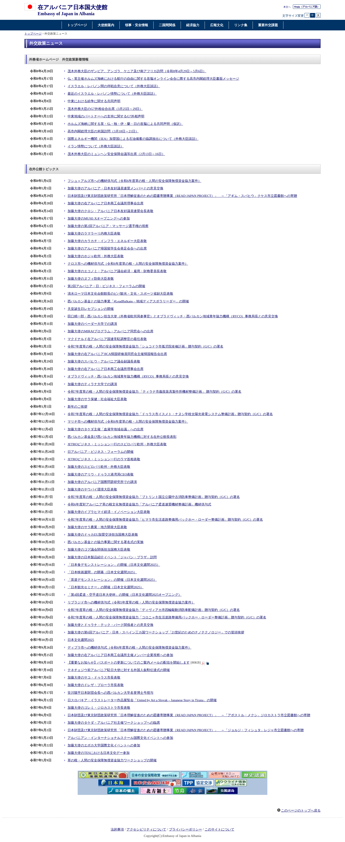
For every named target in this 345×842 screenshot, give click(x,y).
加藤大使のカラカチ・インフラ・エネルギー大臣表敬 (107, 241)
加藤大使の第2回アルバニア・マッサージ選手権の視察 (108, 226)
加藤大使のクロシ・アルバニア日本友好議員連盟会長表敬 (110, 211)
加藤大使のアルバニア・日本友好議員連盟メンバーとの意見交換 (115, 188)
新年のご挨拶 (77, 406)
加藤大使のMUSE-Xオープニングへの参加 (99, 218)
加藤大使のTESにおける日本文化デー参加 (99, 753)
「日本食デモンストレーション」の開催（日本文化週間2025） (114, 564)
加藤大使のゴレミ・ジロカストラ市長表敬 (99, 707)
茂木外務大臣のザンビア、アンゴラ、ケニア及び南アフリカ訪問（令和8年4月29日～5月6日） (137, 71)
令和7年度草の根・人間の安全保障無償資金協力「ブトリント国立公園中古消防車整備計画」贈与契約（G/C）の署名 (154, 497)
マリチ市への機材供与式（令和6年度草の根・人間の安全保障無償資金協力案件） (128, 421)
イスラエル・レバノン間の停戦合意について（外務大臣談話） (114, 86)
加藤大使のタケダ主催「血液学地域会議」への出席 (105, 429)
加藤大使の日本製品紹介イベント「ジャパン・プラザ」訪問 (112, 557)
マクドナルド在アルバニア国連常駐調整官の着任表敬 (107, 339)
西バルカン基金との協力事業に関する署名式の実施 (105, 542)
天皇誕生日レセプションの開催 (91, 309)
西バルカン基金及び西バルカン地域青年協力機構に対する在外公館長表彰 (122, 437)
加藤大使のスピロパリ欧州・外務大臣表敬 (99, 466)
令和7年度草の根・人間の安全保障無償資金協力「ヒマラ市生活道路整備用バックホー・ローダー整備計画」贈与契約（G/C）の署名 (165, 519)
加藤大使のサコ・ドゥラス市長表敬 (94, 677)
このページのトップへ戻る (301, 810)
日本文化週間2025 (81, 640)
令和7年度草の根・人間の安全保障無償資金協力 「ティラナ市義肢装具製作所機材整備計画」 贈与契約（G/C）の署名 (154, 391)
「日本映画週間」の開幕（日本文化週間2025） (102, 572)
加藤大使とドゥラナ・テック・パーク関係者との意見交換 (110, 625)
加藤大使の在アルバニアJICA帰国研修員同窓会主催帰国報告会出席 (117, 354)
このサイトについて (219, 829)
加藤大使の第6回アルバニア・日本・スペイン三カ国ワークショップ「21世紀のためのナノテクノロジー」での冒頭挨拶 (156, 632)
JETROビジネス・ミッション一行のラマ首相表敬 (104, 459)
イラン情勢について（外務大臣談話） (96, 146)
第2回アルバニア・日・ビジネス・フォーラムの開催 (106, 286)
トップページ (33, 33)
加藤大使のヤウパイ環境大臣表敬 (92, 489)
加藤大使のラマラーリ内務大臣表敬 (94, 233)
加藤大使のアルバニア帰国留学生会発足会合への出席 (107, 248)
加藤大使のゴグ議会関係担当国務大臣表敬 (99, 549)
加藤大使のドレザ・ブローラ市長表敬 (96, 685)
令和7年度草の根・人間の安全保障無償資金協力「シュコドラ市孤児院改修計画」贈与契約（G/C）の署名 (145, 346)
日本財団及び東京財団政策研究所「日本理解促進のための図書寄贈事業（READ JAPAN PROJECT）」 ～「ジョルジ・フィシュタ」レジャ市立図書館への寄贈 (186, 730)
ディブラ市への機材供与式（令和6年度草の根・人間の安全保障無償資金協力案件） (129, 647)
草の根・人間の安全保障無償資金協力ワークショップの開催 (112, 760)
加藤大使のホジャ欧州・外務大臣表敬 (96, 256)
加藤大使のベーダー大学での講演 (92, 324)
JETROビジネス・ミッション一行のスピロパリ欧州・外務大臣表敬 (117, 444)
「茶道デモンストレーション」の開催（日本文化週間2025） (112, 579)
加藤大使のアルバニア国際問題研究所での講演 (102, 482)
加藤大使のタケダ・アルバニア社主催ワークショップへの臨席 (114, 722)
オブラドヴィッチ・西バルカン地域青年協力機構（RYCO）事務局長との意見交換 (128, 376)
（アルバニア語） (306, 6)
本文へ (287, 7)
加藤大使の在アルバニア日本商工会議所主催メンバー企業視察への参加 (120, 655)
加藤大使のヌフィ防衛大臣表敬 (91, 278)
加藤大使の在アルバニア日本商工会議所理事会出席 (105, 203)
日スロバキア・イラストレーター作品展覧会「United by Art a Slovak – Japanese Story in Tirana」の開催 (142, 700)
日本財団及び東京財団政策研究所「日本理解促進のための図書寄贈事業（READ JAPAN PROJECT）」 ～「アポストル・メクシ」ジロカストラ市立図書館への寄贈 (189, 715)
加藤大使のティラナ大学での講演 (92, 384)
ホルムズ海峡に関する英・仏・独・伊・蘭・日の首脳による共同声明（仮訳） (125, 124)
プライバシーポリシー (185, 829)
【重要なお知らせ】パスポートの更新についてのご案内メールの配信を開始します (129, 662)
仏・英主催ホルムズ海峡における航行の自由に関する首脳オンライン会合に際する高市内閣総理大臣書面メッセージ (153, 78)
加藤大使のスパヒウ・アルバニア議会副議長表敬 (104, 361)
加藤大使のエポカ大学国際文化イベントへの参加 (104, 745)
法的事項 (117, 829)
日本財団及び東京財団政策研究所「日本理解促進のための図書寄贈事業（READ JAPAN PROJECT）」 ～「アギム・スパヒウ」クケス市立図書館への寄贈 (182, 196)
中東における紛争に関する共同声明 (94, 101)
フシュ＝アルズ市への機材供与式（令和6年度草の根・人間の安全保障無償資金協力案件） (134, 181)
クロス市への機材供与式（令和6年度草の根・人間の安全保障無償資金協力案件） (128, 263)
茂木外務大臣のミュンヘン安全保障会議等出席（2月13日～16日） (116, 154)
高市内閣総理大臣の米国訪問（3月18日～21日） (103, 131)
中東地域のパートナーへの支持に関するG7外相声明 (106, 116)
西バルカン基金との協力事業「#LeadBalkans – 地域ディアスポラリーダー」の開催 (128, 301)
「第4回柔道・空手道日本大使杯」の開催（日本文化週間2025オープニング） (125, 594)
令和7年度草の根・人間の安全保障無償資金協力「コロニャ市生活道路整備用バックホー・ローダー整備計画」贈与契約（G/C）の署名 (167, 617)
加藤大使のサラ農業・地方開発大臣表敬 (97, 527)
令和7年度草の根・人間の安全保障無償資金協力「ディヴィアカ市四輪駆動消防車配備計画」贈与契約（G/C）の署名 (154, 610)
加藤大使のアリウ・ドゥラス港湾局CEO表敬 (101, 474)
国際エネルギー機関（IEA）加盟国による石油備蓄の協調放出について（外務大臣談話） (133, 139)
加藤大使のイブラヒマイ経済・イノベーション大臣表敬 (109, 512)
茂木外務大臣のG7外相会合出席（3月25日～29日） (105, 109)
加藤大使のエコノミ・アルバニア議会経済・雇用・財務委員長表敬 (117, 271)
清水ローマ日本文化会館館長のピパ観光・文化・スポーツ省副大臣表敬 (120, 293)
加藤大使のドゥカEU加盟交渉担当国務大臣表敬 (103, 534)
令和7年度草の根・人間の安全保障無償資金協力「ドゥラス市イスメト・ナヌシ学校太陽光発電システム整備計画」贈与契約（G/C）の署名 (170, 414)
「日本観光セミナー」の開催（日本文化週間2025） (105, 587)
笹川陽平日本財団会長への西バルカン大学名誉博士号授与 (110, 692)
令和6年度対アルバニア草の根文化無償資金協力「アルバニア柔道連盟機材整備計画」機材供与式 (139, 504)
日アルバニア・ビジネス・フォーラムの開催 (101, 451)
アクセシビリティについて (146, 829)
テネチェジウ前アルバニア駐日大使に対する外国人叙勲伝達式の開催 (119, 670)
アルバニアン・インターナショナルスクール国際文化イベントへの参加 (120, 738)
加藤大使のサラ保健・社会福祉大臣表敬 (97, 399)
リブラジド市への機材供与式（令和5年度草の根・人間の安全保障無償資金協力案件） (131, 602)
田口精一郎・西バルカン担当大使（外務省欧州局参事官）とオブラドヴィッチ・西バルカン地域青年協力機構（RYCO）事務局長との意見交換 (173, 316)
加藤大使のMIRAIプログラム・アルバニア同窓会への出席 (110, 331)
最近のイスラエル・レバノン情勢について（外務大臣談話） (112, 93)
